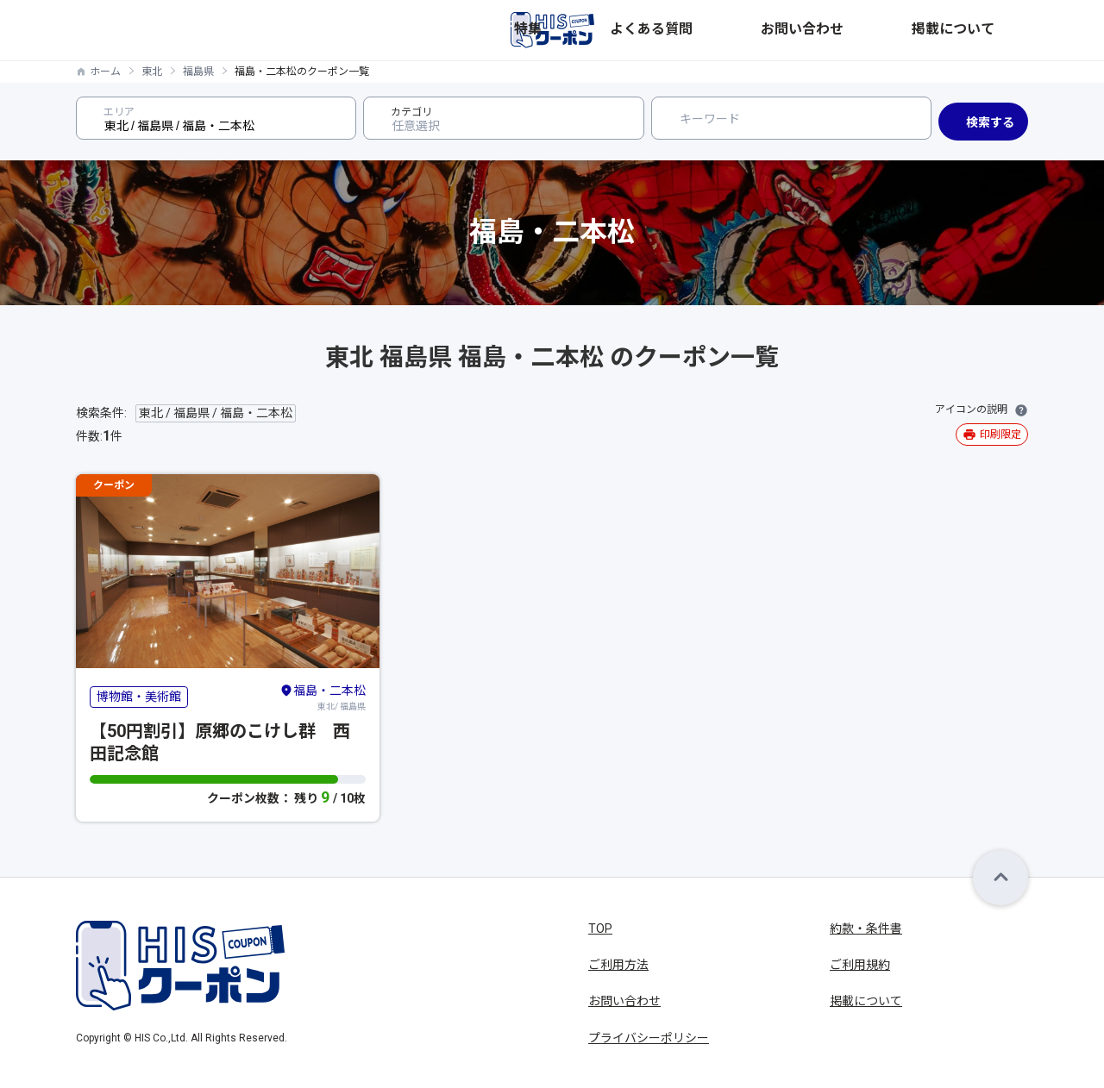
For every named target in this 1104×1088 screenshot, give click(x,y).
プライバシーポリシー (648, 1038)
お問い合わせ (898, 30)
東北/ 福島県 (322, 696)
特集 (736, 30)
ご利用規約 (860, 965)
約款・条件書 (866, 928)
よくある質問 (805, 30)
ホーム (105, 72)
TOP (600, 928)
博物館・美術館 (139, 696)
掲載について (992, 30)
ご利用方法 (618, 965)
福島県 (198, 72)
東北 (151, 72)
